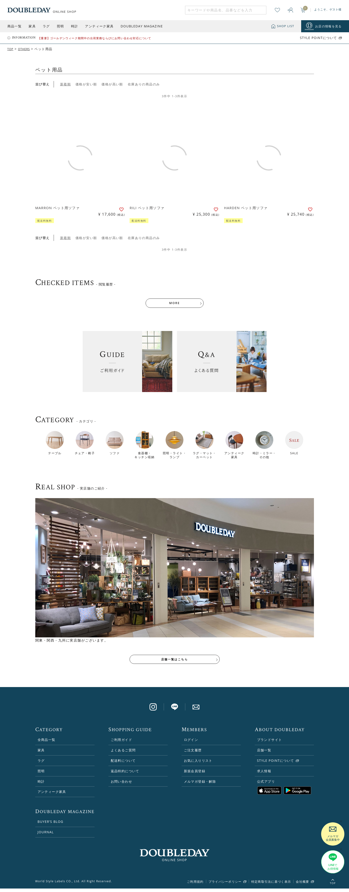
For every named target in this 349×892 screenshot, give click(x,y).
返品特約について (125, 774)
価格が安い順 (86, 84)
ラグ (46, 26)
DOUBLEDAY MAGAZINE (142, 26)
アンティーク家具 (99, 26)
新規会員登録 (194, 774)
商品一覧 (14, 26)
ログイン (191, 743)
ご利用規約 (195, 885)
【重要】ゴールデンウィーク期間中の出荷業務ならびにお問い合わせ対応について (94, 38)
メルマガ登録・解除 (200, 785)
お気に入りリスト (198, 764)
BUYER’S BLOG (50, 825)
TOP (11, 49)
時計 (74, 26)
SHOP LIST (285, 26)
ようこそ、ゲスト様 (328, 9)
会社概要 (302, 885)
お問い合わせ (121, 785)
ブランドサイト (269, 743)
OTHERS (26, 49)
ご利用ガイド (121, 743)
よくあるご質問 (123, 754)
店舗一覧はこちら (174, 662)
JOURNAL (46, 836)
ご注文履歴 (193, 754)
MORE (175, 304)
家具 (32, 26)
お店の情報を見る (328, 26)
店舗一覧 (264, 754)
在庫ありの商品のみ (144, 84)
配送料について (123, 764)
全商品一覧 (46, 743)
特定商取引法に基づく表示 (271, 885)
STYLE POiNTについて (318, 38)
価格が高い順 (112, 84)
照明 (60, 26)
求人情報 (264, 774)
